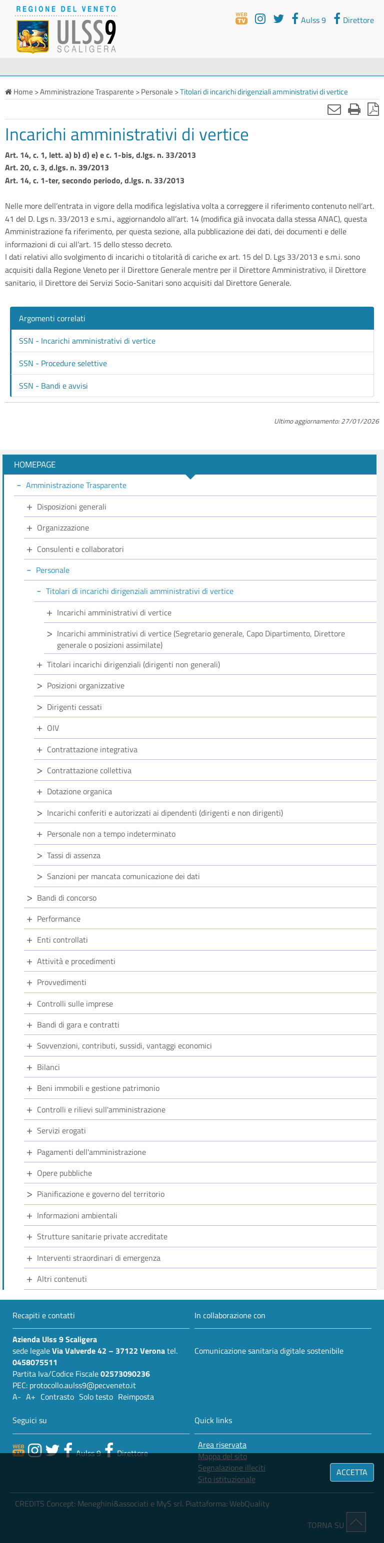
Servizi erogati (61, 1130)
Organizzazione (63, 527)
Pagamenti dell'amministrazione (91, 1152)
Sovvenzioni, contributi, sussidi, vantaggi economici (124, 1045)
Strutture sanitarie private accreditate (102, 1236)
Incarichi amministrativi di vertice (114, 612)
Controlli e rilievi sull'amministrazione (101, 1109)
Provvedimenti (61, 982)
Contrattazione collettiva (89, 770)
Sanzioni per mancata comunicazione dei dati (123, 876)
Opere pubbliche (64, 1173)
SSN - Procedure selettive (63, 363)
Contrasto (57, 1397)
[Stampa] (354, 108)
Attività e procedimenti (76, 961)
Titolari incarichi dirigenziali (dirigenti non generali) (133, 664)
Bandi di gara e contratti (78, 1024)
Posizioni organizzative (85, 685)
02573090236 (125, 1374)
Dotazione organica (79, 791)
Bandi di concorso (66, 898)
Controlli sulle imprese (75, 1004)
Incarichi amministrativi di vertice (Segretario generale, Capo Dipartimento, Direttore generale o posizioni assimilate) (201, 639)
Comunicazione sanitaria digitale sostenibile (269, 1351)
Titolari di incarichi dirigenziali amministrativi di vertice (140, 591)
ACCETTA (352, 1472)
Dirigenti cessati (74, 707)
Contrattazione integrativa (92, 749)
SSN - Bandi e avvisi (53, 386)
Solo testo (96, 1397)
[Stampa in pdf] (373, 108)
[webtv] (242, 18)
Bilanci (48, 1067)
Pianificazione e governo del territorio (100, 1194)
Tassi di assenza (73, 855)
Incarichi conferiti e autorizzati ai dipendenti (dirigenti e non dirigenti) (165, 813)
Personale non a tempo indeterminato (111, 834)
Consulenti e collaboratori (80, 549)
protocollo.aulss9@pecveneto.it (83, 1385)
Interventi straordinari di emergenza (98, 1258)
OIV (53, 728)
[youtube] (260, 18)
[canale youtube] (35, 1450)
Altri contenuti (62, 1279)
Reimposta (136, 1397)
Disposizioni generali (71, 507)
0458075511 (35, 1362)
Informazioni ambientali (77, 1215)
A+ (31, 1397)
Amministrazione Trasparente (76, 485)
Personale (53, 570)
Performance (58, 919)
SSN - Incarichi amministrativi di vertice (87, 341)
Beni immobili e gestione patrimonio (98, 1088)
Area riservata (222, 1445)
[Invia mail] (334, 108)
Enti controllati (62, 940)
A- (16, 1397)
